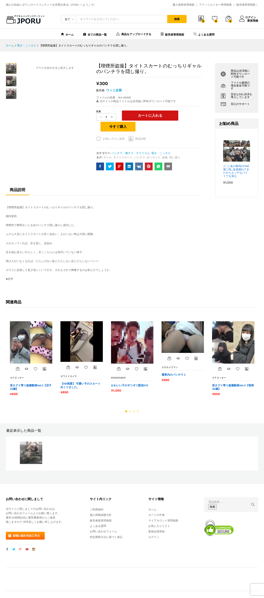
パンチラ (139, 146)
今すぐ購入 (184, 115)
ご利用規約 (96, 498)
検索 (177, 19)
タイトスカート (122, 146)
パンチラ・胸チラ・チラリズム (131, 142)
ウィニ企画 (114, 90)
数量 (98, 111)
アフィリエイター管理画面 (215, 4)
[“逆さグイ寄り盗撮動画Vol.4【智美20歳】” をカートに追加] (220, 358)
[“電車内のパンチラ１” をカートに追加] (169, 347)
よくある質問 (204, 34)
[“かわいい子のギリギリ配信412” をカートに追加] (118, 358)
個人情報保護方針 (101, 504)
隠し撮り (174, 146)
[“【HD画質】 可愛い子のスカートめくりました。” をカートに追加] (68, 356)
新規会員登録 (156, 520)
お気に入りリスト (159, 515)
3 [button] (134, 400)
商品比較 (140, 127)
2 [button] (130, 400)
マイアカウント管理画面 (163, 509)
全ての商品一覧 (95, 34)
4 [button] (138, 400)
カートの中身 (156, 504)
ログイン (248, 17)
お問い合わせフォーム (103, 520)
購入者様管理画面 (183, 4)
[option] (31, 347)
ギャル (107, 146)
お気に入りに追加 (114, 127)
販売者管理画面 (245, 4)
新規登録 (252, 20)
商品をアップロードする (133, 34)
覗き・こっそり (160, 142)
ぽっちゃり (153, 146)
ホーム (67, 34)
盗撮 (165, 146)
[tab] (17, 180)
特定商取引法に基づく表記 (106, 526)
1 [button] (126, 400)
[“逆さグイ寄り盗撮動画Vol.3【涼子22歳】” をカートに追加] (17, 358)
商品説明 (17, 179)
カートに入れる (141, 115)
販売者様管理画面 (101, 509)
